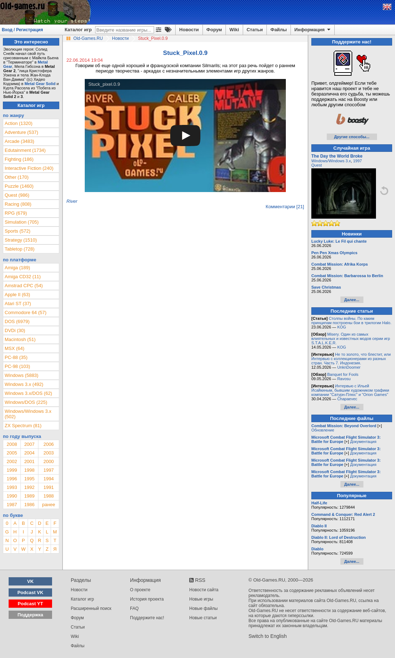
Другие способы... (352, 137)
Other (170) (16, 177)
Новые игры (201, 599)
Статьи (255, 29)
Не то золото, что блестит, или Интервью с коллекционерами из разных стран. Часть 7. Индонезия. (351, 358)
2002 (11, 461)
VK (30, 581)
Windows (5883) (21, 375)
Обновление (322, 430)
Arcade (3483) (19, 141)
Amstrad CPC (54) (24, 285)
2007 (29, 444)
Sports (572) (18, 231)
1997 (48, 470)
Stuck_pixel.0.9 (104, 84)
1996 (11, 478)
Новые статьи (203, 617)
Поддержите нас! (147, 617)
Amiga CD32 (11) (23, 276)
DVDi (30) (15, 330)
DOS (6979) (17, 321)
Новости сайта (203, 589)
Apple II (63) (17, 294)
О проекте (140, 589)
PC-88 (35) (16, 357)
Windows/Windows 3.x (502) (28, 414)
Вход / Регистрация (22, 29)
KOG (341, 327)
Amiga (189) (17, 267)
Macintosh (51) (20, 339)
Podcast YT (30, 603)
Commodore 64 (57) (25, 312)
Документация (363, 441)
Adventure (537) (21, 132)
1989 (29, 496)
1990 (11, 496)
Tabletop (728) (19, 249)
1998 (29, 470)
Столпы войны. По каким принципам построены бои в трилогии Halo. (351, 320)
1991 (48, 487)
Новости (189, 29)
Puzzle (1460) (19, 186)
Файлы (278, 29)
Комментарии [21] (285, 206)
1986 (29, 504)
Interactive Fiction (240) (29, 168)
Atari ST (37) (18, 303)
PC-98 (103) (17, 366)
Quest (316, 165)
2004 (29, 453)
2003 (48, 453)
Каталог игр (78, 29)
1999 (11, 470)
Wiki (234, 29)
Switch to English (267, 636)
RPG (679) (16, 213)
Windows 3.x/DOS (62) (28, 393)
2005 (11, 453)
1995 (29, 478)
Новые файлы (203, 608)
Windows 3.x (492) (24, 384)
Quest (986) (17, 195)
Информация (312, 30)
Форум (214, 29)
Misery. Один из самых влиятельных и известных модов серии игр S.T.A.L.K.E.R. (350, 338)
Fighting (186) (19, 159)
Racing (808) (18, 204)
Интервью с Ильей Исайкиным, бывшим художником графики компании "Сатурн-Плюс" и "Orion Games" (350, 390)
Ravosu (343, 379)
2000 (48, 461)
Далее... (351, 300)
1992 (29, 487)
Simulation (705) (22, 222)
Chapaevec (347, 399)
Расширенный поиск (91, 608)
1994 (48, 478)
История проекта (147, 599)
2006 (48, 444)
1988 (48, 496)
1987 (11, 504)
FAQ (134, 608)
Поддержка (30, 614)
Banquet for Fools (342, 374)
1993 (11, 487)
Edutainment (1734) (25, 150)
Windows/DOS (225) (26, 402)
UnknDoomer (349, 367)
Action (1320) (18, 123)
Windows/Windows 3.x (331, 161)
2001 (29, 461)
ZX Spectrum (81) (23, 425)
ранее (48, 504)
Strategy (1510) (21, 240)
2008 (11, 444)
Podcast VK (30, 592)
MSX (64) (14, 348)
